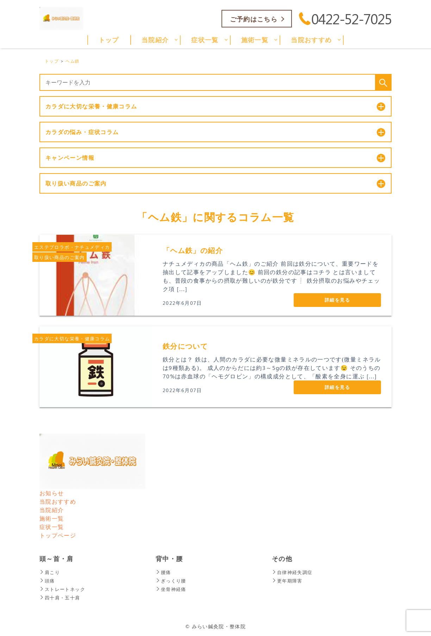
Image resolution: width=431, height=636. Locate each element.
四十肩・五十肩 (61, 597)
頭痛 (47, 580)
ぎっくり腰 (172, 580)
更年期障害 (288, 580)
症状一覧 (51, 526)
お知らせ (51, 493)
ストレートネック (63, 589)
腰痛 (164, 572)
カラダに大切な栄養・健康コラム (72, 338)
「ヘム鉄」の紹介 (193, 250)
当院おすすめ (57, 501)
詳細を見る (337, 300)
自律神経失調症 (293, 572)
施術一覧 (51, 518)
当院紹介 (51, 510)
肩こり (50, 572)
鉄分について (185, 346)
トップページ (57, 535)
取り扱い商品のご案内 (59, 257)
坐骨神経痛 (172, 589)
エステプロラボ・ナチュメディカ (72, 247)
